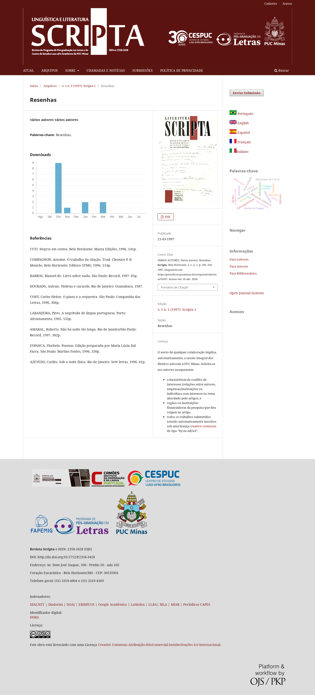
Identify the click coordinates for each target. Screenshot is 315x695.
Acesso (287, 3)
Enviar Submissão (246, 93)
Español (240, 132)
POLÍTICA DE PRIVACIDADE (181, 70)
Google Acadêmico (112, 604)
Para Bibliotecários (243, 273)
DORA (34, 617)
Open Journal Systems (247, 293)
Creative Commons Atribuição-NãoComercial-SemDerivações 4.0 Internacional (159, 644)
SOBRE (71, 70)
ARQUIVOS (49, 70)
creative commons (203, 426)
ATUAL (28, 70)
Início (34, 86)
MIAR (175, 604)
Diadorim (55, 604)
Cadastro (270, 3)
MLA (163, 604)
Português (241, 113)
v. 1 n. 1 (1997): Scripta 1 (79, 86)
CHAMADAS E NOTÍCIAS (106, 70)
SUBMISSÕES (142, 70)
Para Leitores (239, 259)
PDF (167, 217)
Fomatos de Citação (174, 287)
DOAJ (71, 604)
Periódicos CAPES (196, 604)
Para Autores (239, 266)
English (239, 123)
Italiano (239, 151)
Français (244, 142)
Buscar (281, 70)
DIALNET (37, 604)
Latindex (138, 604)
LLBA (152, 604)
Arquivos (50, 86)
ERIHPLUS (86, 604)
